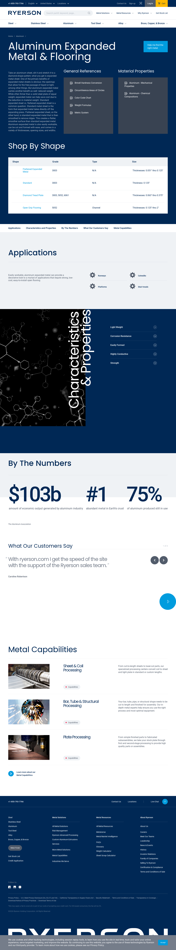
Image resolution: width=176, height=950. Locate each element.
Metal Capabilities (122, 228)
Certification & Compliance (151, 854)
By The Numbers (69, 228)
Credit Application (15, 848)
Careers (143, 819)
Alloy (10, 822)
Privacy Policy (97, 945)
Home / (11, 36)
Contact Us (121, 3)
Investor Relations (148, 841)
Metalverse (101, 819)
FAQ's (98, 829)
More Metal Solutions (61, 837)
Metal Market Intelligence (107, 823)
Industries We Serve (60, 848)
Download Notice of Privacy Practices (22, 888)
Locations (132, 788)
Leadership (145, 828)
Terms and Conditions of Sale (152, 859)
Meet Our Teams (147, 823)
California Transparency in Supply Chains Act (77, 885)
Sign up (132, 3)
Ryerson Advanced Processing (65, 822)
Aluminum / (21, 36)
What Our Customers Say (95, 228)
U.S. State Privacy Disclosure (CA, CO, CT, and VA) (39, 885)
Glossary (100, 833)
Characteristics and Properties (41, 228)
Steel (10, 804)
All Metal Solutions (60, 813)
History (143, 837)
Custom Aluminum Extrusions (65, 826)
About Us (144, 813)
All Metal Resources (104, 813)
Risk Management (60, 817)
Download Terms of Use (47, 888)
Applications (14, 228)
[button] (163, 942)
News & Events (146, 832)
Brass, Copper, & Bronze (18, 826)
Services (55, 831)
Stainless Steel (14, 809)
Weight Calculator (103, 838)
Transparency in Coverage (146, 885)
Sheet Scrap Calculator (106, 842)
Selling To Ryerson (148, 850)
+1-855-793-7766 (16, 3)
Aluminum (12, 813)
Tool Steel (12, 817)
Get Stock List (162, 13)
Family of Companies (149, 845)
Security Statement (103, 885)
